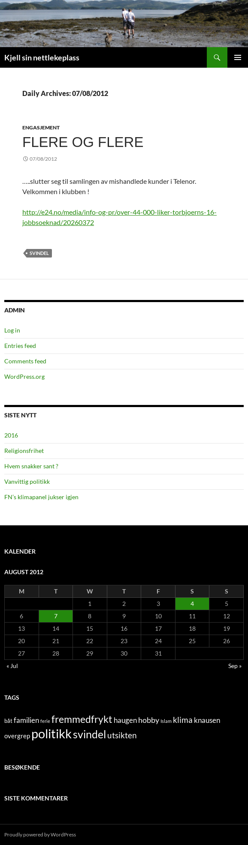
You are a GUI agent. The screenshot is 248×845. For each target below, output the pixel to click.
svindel (39, 253)
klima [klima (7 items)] (183, 720)
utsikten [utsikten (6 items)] (122, 735)
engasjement (41, 127)
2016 (11, 435)
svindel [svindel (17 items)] (89, 734)
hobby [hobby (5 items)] (148, 720)
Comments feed (25, 361)
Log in (12, 330)
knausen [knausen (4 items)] (207, 720)
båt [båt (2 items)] (8, 720)
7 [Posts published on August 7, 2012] (55, 616)
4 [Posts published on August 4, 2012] (192, 603)
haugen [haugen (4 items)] (125, 720)
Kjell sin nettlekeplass (41, 57)
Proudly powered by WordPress (40, 834)
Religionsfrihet (24, 450)
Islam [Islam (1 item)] (166, 721)
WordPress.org (24, 376)
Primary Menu (237, 57)
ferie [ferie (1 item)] (45, 721)
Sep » (235, 665)
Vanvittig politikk (27, 481)
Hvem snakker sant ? (31, 466)
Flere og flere (82, 142)
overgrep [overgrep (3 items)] (17, 736)
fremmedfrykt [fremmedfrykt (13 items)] (81, 719)
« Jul (12, 665)
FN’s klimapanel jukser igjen (41, 496)
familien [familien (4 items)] (26, 720)
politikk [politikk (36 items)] (51, 733)
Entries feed (20, 345)
